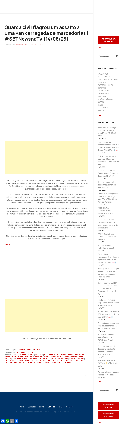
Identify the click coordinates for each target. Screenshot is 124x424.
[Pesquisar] (116, 56)
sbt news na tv (17, 362)
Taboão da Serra (33, 362)
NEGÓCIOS (102, 97)
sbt (33, 360)
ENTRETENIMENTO (105, 85)
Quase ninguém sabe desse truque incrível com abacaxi (107, 185)
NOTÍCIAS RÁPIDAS (25, 352)
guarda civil (10, 357)
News (41, 407)
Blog (61, 407)
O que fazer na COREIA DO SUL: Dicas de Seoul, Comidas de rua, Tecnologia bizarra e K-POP (108, 288)
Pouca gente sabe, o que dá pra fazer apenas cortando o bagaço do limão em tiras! (108, 273)
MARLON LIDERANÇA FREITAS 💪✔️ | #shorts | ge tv (108, 363)
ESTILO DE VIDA (104, 91)
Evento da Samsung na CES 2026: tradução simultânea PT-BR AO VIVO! (108, 132)
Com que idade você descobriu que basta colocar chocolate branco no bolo (106, 350)
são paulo (24, 360)
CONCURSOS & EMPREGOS (108, 80)
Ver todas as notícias (108, 406)
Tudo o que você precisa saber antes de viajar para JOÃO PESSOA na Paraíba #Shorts (108, 198)
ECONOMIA (102, 82)
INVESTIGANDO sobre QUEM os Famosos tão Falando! (107, 237)
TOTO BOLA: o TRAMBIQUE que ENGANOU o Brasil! (105, 211)
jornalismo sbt (19, 359)
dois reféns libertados (55, 355)
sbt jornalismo (55, 360)
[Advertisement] (46, 157)
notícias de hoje (60, 359)
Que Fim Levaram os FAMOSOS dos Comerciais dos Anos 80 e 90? (108, 173)
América (21, 350)
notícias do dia (76, 359)
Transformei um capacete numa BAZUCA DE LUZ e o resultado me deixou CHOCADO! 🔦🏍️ (108, 146)
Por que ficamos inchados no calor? (106, 246)
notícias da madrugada (40, 359)
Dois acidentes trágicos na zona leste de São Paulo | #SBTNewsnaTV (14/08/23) (29, 375)
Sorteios (51, 407)
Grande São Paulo (76, 355)
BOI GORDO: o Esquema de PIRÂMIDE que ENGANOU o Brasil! (107, 337)
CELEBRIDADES (104, 77)
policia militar (12, 360)
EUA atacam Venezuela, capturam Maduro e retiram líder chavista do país (108, 160)
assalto (39, 355)
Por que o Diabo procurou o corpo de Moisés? (108, 373)
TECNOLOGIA (103, 108)
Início (22, 407)
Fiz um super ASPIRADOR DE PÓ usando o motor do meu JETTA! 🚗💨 (108, 314)
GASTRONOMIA (104, 94)
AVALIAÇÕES (103, 74)
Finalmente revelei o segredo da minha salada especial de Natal (108, 303)
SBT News (69, 360)
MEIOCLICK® (71, 412)
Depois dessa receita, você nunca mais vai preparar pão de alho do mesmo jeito (108, 224)
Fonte (7, 244)
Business (32, 407)
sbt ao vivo (41, 360)
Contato (69, 407)
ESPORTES (102, 88)
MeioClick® (37, 44)
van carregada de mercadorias (56, 362)
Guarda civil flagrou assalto (63, 357)
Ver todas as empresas (108, 415)
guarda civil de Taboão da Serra (33, 357)
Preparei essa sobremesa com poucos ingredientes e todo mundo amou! (108, 326)
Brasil (30, 350)
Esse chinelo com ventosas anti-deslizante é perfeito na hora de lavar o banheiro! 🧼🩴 (108, 258)
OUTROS (101, 102)
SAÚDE (100, 105)
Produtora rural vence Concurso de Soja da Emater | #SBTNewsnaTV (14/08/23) (68, 375)
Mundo (37, 350)
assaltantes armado (24, 355)
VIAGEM (101, 111)
